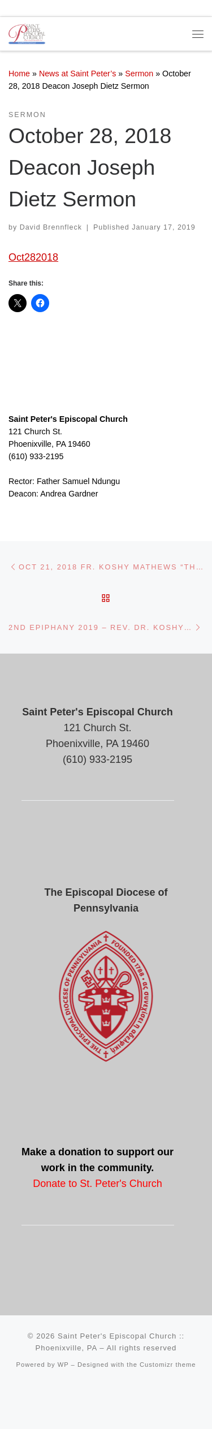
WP (63, 1364)
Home (19, 73)
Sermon (139, 73)
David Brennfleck (51, 227)
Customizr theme (168, 1364)
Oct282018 (33, 257)
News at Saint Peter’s (77, 73)
